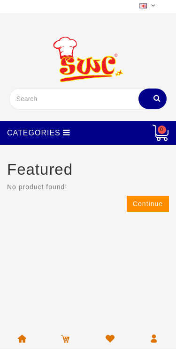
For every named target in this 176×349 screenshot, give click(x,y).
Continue (148, 204)
